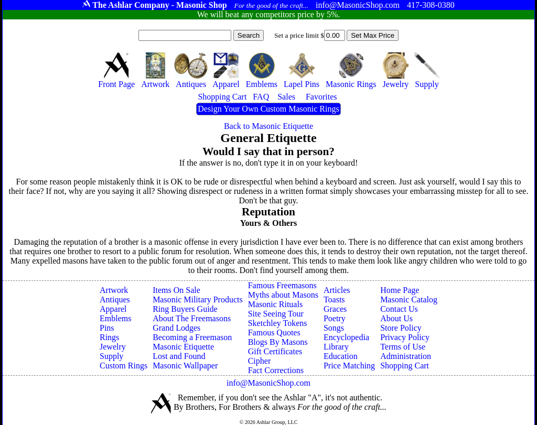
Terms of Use (402, 346)
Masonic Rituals (275, 304)
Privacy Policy (404, 337)
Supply (111, 356)
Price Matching (349, 365)
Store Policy (401, 327)
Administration (405, 356)
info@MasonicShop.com (268, 382)
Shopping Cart (404, 365)
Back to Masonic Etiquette (268, 126)
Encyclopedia (346, 337)
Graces (335, 308)
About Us (396, 318)
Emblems (115, 318)
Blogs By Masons (278, 341)
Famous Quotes (274, 332)
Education (341, 356)
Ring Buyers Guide (185, 308)
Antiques (115, 299)
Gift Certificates (275, 351)
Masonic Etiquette (183, 346)
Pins (107, 327)
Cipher (259, 360)
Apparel (113, 308)
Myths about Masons (283, 294)
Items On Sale (176, 290)
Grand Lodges (176, 327)
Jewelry (113, 346)
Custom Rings (123, 365)
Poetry (335, 318)
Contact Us (399, 308)
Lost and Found (179, 356)
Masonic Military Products (198, 299)
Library (336, 346)
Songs (334, 327)
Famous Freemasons (282, 285)
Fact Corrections (276, 370)
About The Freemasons (192, 318)
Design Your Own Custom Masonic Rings (268, 108)
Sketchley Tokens (277, 323)
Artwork (114, 290)
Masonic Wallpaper (185, 365)
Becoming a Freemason (192, 337)
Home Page (399, 290)
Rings (109, 337)
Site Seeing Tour (276, 313)
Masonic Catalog (408, 299)
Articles (337, 290)
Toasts (334, 299)
